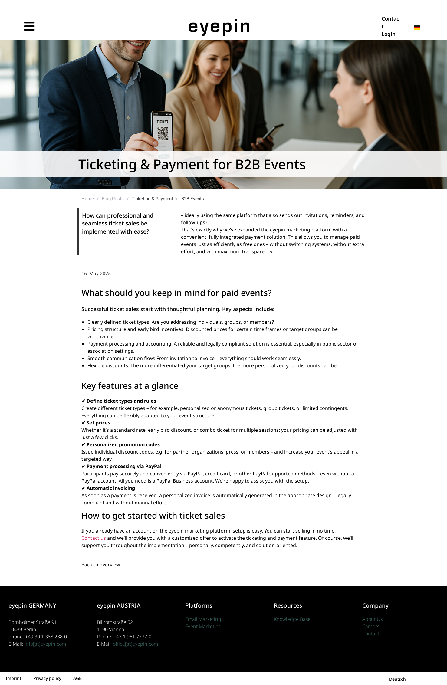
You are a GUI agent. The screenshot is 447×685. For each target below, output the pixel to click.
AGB (77, 678)
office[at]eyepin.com (135, 644)
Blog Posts (113, 199)
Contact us (93, 538)
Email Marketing (203, 619)
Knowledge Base (292, 619)
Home (87, 199)
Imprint (13, 678)
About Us (372, 619)
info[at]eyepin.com (45, 644)
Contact (370, 633)
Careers (370, 626)
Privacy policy (47, 678)
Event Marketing (203, 626)
